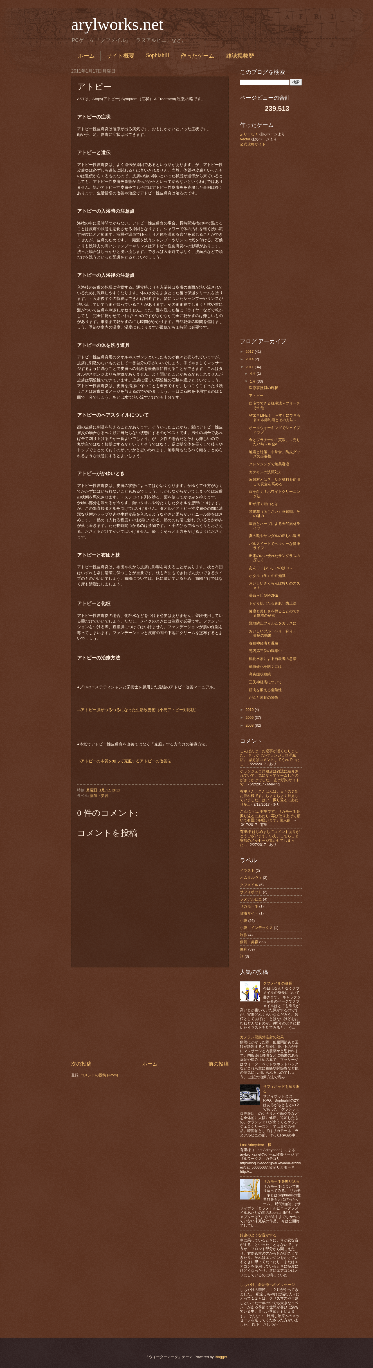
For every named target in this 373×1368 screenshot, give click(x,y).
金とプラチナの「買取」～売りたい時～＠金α (274, 442)
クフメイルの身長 (277, 983)
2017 (250, 351)
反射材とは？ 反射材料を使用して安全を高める (274, 481)
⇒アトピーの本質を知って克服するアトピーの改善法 (124, 761)
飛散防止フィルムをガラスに (272, 623)
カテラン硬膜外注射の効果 (262, 1037)
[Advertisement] (150, 1013)
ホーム (86, 56)
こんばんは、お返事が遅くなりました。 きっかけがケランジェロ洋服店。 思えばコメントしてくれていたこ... (270, 757)
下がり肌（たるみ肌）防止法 (272, 603)
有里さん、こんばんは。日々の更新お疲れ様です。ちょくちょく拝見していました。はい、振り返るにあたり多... (269, 798)
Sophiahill (157, 55)
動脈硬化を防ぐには (265, 666)
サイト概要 (120, 56)
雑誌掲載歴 (240, 56)
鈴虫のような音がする (258, 1235)
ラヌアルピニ (251, 899)
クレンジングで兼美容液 (269, 464)
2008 (250, 725)
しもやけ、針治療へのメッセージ (267, 1284)
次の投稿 (81, 1064)
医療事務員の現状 (263, 388)
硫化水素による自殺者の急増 (272, 659)
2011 (250, 367)
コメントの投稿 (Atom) (99, 1075)
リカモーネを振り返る (281, 1181)
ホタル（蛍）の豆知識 (267, 576)
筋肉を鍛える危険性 (265, 690)
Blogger (221, 1357)
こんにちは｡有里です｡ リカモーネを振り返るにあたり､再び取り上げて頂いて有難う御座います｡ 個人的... (270, 815)
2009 (250, 717)
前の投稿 (218, 1064)
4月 (253, 373)
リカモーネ (249, 906)
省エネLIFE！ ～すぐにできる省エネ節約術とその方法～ (274, 417)
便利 (243, 949)
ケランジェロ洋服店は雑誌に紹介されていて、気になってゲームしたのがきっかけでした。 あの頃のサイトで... (270, 777)
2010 (250, 709)
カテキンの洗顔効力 (265, 472)
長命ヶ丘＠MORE (263, 595)
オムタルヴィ (251, 877)
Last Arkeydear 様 (255, 1145)
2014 (250, 359)
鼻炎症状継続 (260, 674)
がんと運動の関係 (263, 697)
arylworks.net (117, 24)
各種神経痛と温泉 (263, 643)
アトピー (256, 396)
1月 (253, 381)
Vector (245, 139)
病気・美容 (99, 796)
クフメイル (249, 885)
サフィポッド (251, 892)
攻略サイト (249, 913)
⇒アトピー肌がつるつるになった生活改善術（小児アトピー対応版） (138, 710)
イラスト (247, 870)
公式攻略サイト (253, 144)
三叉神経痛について (265, 682)
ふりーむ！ (249, 134)
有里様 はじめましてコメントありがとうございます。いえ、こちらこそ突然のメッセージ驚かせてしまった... (270, 838)
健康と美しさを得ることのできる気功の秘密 (274, 613)
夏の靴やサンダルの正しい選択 (274, 536)
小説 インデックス (256, 928)
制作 (243, 935)
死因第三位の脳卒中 (265, 651)
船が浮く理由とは (263, 504)
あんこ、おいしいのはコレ (271, 568)
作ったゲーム (197, 56)
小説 (243, 920)
